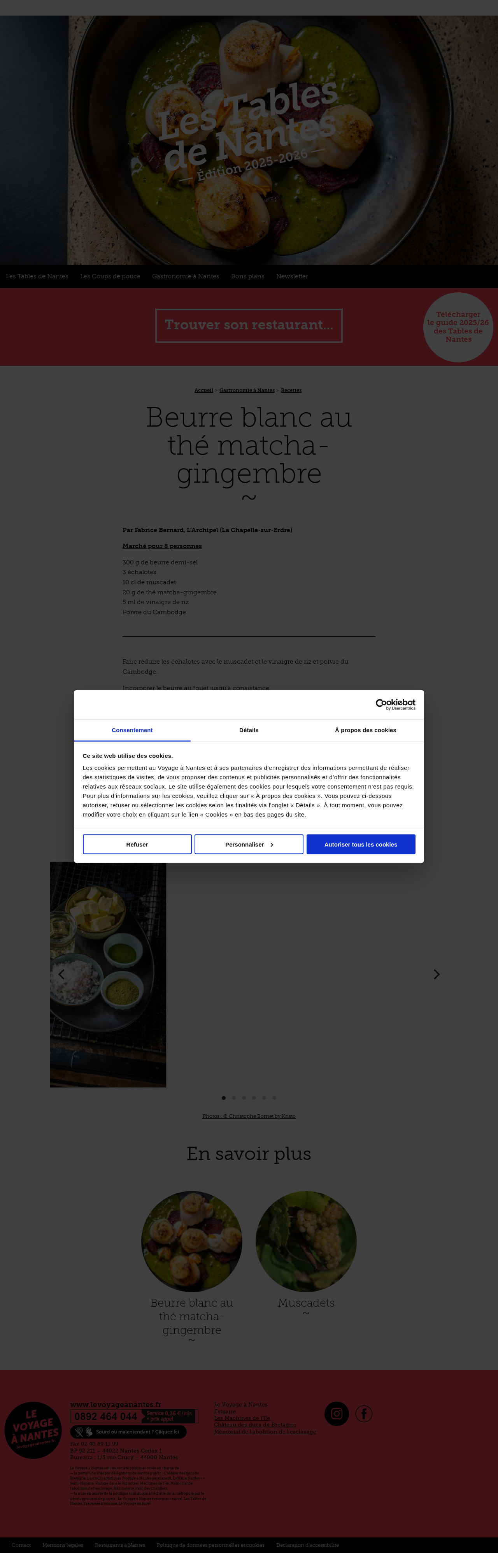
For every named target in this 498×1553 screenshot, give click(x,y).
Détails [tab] (249, 730)
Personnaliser (249, 844)
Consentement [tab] (132, 730)
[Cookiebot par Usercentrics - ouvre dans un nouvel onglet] (381, 704)
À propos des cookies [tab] (365, 730)
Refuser (137, 844)
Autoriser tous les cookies (361, 844)
